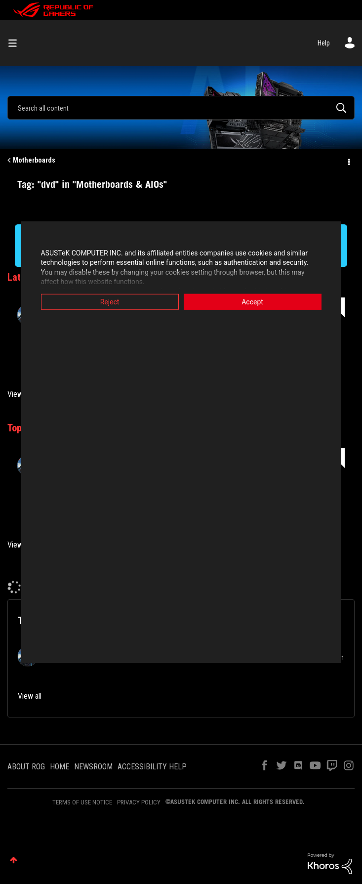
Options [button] (348, 160)
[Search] (181, 108)
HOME (59, 766)
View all (19, 394)
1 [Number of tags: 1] (342, 658)
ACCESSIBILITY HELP (152, 766)
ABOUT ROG (26, 766)
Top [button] (13, 860)
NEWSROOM (93, 766)
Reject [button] (110, 301)
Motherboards (34, 160)
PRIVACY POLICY (139, 802)
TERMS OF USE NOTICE (82, 802)
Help (324, 43)
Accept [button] (252, 301)
